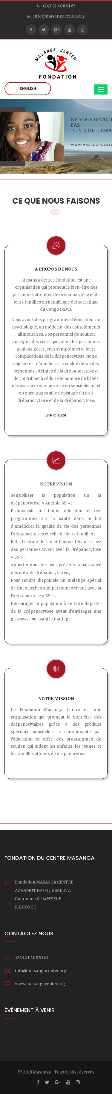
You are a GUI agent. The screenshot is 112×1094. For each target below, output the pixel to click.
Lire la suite (56, 415)
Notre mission (56, 698)
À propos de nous (56, 269)
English (28, 88)
